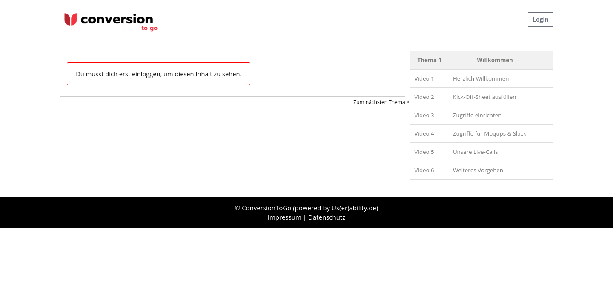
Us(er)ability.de (354, 207)
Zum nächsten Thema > (381, 102)
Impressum (285, 217)
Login (541, 19)
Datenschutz (326, 217)
